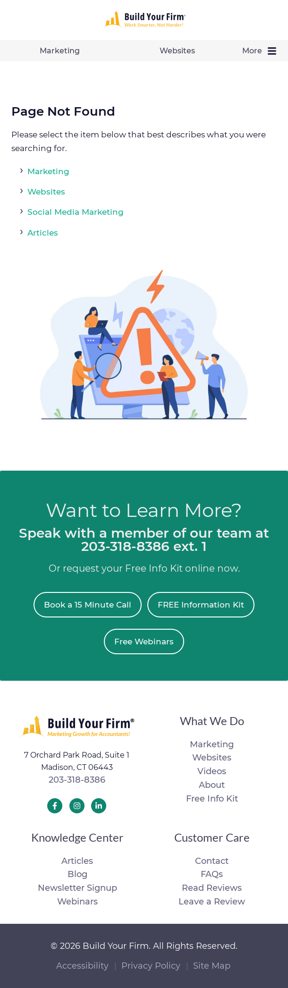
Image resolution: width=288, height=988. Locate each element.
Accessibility (82, 966)
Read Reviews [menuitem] (212, 888)
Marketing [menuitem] (60, 50)
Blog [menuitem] (77, 874)
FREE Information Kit (201, 604)
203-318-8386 (77, 780)
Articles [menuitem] (77, 861)
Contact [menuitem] (212, 861)
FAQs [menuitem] (212, 874)
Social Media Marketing (75, 212)
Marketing (48, 171)
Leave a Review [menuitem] (211, 901)
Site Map (211, 966)
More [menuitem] (261, 50)
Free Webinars (144, 641)
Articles (42, 232)
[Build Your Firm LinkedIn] (98, 805)
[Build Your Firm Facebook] (54, 805)
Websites (46, 191)
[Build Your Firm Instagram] (77, 805)
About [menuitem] (212, 785)
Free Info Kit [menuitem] (212, 799)
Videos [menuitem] (211, 771)
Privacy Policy (150, 966)
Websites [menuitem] (177, 50)
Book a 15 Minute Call (87, 604)
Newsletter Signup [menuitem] (77, 888)
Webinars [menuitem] (77, 901)
